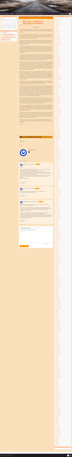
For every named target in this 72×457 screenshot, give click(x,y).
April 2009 (57, 317)
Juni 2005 (57, 400)
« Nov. (9, 28)
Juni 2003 (57, 438)
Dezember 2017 (58, 132)
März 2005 (57, 404)
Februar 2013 (58, 229)
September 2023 (58, 43)
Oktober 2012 (58, 237)
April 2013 (57, 225)
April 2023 (57, 52)
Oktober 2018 (58, 113)
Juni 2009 (57, 313)
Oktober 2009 (58, 305)
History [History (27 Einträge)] (9, 35)
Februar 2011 (58, 275)
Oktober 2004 (58, 412)
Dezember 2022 (58, 60)
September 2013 (58, 216)
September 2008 (58, 330)
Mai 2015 (57, 185)
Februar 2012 (58, 252)
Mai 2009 (57, 315)
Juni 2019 (57, 104)
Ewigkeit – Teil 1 (49, 17)
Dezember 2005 (58, 393)
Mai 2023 (57, 50)
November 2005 (58, 395)
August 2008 (58, 332)
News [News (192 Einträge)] (3, 38)
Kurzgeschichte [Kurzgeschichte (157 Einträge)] (6, 37)
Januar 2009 (57, 322)
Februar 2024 (58, 33)
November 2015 (58, 174)
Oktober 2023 (58, 41)
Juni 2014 (57, 201)
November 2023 (58, 39)
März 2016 (57, 166)
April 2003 (57, 442)
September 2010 (58, 284)
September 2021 (58, 79)
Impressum (41, 13)
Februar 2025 (58, 22)
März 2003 (57, 444)
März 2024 (57, 31)
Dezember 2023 (58, 37)
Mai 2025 (57, 20)
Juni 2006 (57, 381)
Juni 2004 (57, 419)
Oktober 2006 (58, 374)
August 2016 (58, 159)
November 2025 (58, 18)
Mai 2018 (57, 123)
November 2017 (58, 134)
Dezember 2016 (58, 151)
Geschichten (6, 13)
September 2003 (58, 435)
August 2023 (58, 45)
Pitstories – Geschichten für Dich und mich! (36, 8)
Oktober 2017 (58, 136)
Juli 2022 (57, 69)
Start (2, 13)
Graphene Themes (8, 455)
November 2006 (58, 372)
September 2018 (58, 115)
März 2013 (57, 227)
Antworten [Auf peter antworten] (37, 188)
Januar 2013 (57, 231)
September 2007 (58, 353)
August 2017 (58, 140)
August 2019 (58, 102)
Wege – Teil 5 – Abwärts (24, 17)
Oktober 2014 (58, 193)
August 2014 (58, 197)
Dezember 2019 (58, 98)
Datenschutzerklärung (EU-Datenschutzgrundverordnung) (26, 13)
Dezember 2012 (58, 233)
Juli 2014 (57, 199)
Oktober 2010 (58, 282)
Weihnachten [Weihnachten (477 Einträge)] (6, 40)
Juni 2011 (57, 267)
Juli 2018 (57, 119)
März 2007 (57, 364)
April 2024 (57, 29)
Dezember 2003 (58, 431)
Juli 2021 (57, 83)
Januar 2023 (57, 58)
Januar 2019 (57, 107)
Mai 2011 (57, 269)
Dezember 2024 (58, 24)
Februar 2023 (58, 56)
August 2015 (58, 180)
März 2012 (57, 250)
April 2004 (57, 423)
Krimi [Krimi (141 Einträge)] (12, 35)
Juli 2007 (57, 357)
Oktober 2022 (58, 64)
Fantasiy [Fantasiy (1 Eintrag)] (3, 35)
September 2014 (58, 195)
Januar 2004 (57, 429)
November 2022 (58, 62)
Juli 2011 (57, 265)
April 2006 (57, 385)
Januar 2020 (57, 96)
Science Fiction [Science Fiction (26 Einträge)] (8, 38)
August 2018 (58, 117)
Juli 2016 (57, 161)
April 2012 (57, 248)
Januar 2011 (57, 277)
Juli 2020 (57, 88)
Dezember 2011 (58, 256)
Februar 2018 (58, 128)
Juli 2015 (57, 182)
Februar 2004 (58, 427)
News (30, 24)
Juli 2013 (57, 220)
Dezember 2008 (58, 324)
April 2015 (57, 187)
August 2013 (58, 218)
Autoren (12, 13)
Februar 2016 (58, 168)
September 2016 (58, 157)
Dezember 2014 (58, 191)
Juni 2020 (57, 90)
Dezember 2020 (58, 85)
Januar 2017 (57, 149)
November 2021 (58, 77)
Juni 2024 (57, 26)
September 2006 (58, 376)
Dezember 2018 (58, 109)
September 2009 (58, 307)
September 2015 (58, 178)
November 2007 (58, 349)
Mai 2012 (57, 246)
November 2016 (58, 153)
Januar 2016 (57, 170)
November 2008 (58, 326)
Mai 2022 (57, 73)
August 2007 (58, 355)
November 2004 (58, 410)
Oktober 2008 (58, 328)
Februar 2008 (58, 343)
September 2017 (58, 138)
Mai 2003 (57, 440)
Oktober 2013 (58, 214)
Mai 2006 (57, 383)
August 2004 (58, 416)
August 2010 (58, 286)
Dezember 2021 (58, 75)
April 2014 (57, 204)
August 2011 (58, 263)
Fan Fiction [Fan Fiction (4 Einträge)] (14, 34)
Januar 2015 (57, 189)
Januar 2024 (57, 35)
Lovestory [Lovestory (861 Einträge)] (13, 37)
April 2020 (57, 94)
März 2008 (57, 341)
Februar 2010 (58, 298)
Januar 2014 (57, 208)
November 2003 (58, 433)
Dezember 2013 (58, 210)
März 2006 (57, 387)
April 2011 (57, 271)
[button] (69, 455)
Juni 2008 (57, 336)
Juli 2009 (57, 311)
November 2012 (58, 235)
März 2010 (57, 296)
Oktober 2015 (58, 176)
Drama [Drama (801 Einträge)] (11, 34)
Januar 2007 (57, 368)
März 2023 (57, 54)
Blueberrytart (22, 24)
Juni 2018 (57, 121)
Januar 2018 (57, 130)
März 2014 (57, 206)
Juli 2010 (57, 288)
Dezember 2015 (58, 172)
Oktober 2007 (58, 351)
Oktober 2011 (58, 260)
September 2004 (58, 414)
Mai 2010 (57, 292)
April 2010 (57, 294)
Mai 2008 (57, 338)
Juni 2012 (57, 244)
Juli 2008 (57, 334)
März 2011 (57, 273)
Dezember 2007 (58, 347)
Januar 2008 (57, 345)
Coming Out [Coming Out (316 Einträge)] (5, 34)
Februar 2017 (58, 147)
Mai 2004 (57, 421)
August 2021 (58, 81)
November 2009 (58, 303)
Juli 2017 (57, 142)
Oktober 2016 (58, 155)
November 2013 (58, 212)
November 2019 (58, 100)
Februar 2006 (58, 389)
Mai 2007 (57, 360)
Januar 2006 (57, 391)
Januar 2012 (57, 254)
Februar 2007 (58, 366)
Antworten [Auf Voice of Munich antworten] (41, 201)
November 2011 (58, 258)
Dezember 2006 (58, 370)
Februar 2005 (58, 406)
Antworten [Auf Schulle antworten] (37, 164)
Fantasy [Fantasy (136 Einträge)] (6, 35)
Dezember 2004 (58, 408)
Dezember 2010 (58, 279)
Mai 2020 (57, 92)
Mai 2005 (57, 402)
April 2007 (57, 362)
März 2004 (57, 425)
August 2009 (58, 309)
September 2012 (58, 239)
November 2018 (58, 111)
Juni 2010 (57, 290)
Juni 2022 (57, 71)
